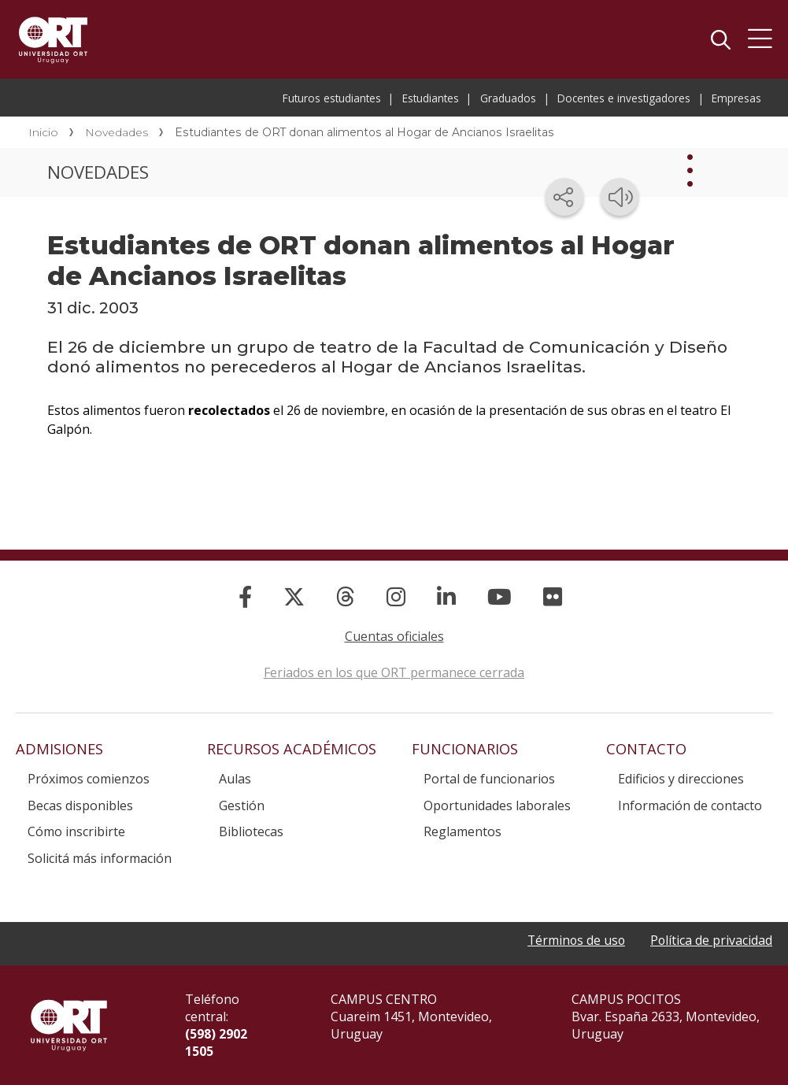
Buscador (720, 39)
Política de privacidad (710, 941)
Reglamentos (462, 831)
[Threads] (345, 596)
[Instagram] (396, 596)
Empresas (736, 98)
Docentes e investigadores (623, 98)
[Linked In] (446, 596)
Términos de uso (574, 941)
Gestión (242, 805)
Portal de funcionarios (489, 778)
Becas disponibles (80, 805)
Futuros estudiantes (332, 98)
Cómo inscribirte (76, 831)
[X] (294, 596)
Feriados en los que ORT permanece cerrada (394, 672)
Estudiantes (430, 98)
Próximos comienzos (89, 778)
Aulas (235, 778)
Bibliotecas (251, 831)
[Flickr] (552, 596)
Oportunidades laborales (497, 805)
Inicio (43, 132)
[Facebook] (245, 596)
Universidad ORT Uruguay (53, 39)
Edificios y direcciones (681, 778)
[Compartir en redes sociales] (564, 197)
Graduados (508, 98)
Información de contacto (690, 805)
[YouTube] (499, 596)
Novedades (116, 132)
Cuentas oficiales (394, 636)
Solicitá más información (100, 858)
